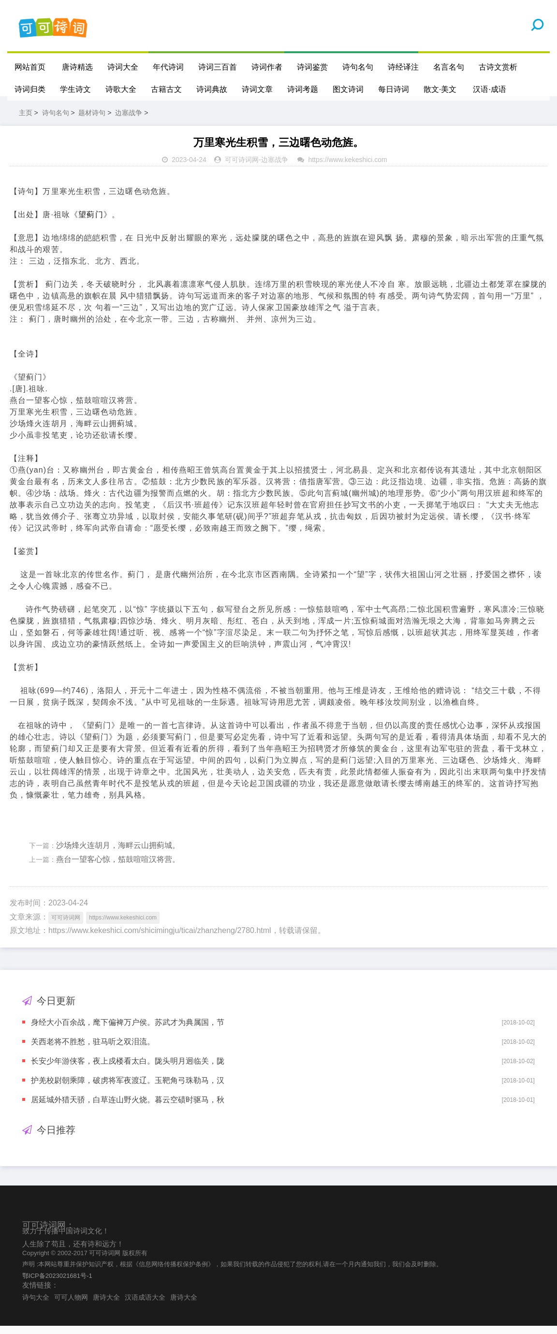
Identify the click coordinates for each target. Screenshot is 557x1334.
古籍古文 (166, 89)
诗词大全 (122, 67)
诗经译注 (403, 67)
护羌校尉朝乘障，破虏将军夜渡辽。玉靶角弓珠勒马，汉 (127, 1088)
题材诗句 (91, 121)
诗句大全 (35, 1305)
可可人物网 (71, 1305)
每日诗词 (393, 89)
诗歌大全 (120, 89)
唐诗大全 (106, 1305)
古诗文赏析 (498, 67)
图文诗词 (348, 89)
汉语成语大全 (145, 1305)
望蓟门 (90, 223)
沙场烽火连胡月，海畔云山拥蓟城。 (118, 853)
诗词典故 (211, 89)
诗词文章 (257, 89)
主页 (25, 121)
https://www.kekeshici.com (347, 168)
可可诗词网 (242, 168)
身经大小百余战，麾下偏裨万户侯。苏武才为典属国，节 (127, 1030)
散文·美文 (440, 89)
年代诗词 (168, 67)
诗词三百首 (217, 67)
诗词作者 (266, 67)
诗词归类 (30, 89)
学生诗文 (75, 89)
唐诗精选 (77, 67)
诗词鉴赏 (312, 67)
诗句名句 (357, 67)
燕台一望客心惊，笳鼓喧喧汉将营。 (118, 867)
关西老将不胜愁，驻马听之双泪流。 (93, 1050)
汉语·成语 (489, 89)
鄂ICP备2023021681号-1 (57, 1283)
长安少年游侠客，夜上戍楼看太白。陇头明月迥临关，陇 (127, 1069)
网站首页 (30, 67)
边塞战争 (128, 121)
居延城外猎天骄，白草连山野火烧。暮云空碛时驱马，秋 (127, 1108)
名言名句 (448, 67)
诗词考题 (302, 89)
